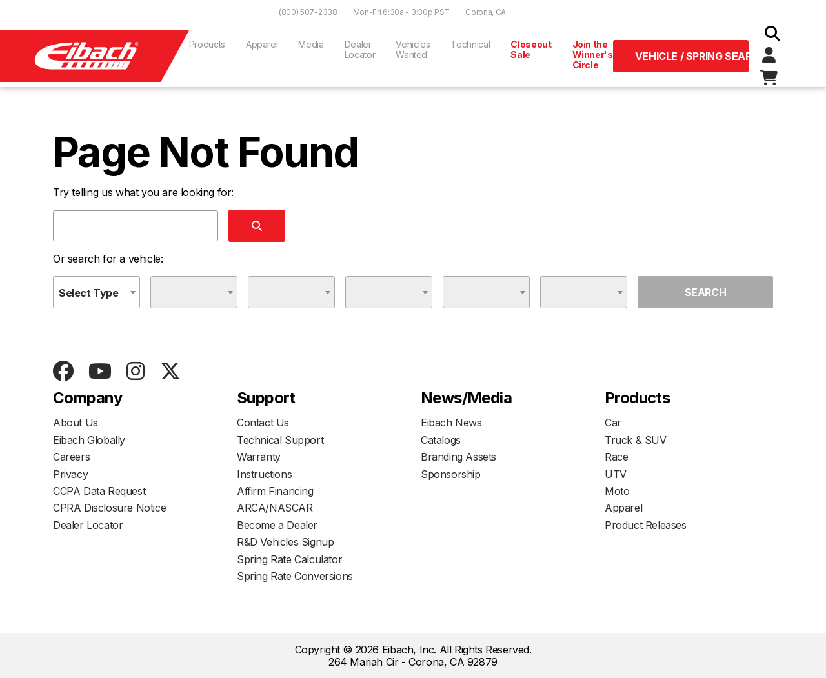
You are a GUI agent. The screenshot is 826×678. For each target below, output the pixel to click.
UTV (616, 474)
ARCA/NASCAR (275, 507)
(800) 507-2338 (308, 12)
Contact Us (263, 422)
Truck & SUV (636, 440)
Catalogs (441, 440)
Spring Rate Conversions (295, 576)
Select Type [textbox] (89, 292)
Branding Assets (458, 457)
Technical (470, 44)
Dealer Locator (360, 49)
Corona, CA (485, 12)
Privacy (70, 474)
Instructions (264, 474)
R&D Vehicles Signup (285, 542)
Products (207, 44)
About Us (75, 422)
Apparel (262, 44)
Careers (71, 457)
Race (616, 457)
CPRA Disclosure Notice (109, 507)
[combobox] (96, 292)
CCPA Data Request (99, 491)
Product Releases (646, 525)
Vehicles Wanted (413, 49)
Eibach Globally (89, 440)
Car (613, 422)
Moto (617, 491)
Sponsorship (451, 474)
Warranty (259, 457)
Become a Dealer (277, 525)
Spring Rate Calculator (289, 559)
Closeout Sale (530, 49)
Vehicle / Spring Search (692, 56)
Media (310, 44)
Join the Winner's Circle (592, 54)
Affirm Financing (275, 491)
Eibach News (451, 422)
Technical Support (280, 440)
